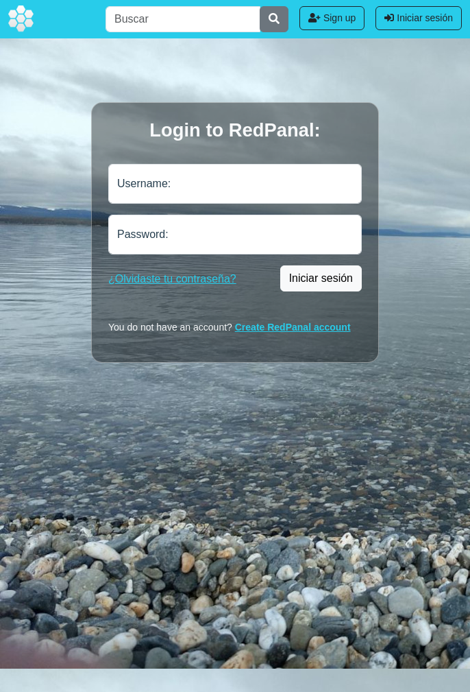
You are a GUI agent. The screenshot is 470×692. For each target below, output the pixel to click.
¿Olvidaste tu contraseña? (172, 279)
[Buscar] (183, 19)
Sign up (332, 17)
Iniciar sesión (418, 17)
